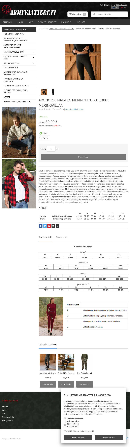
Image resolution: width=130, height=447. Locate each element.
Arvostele (74, 109)
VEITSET (7, 97)
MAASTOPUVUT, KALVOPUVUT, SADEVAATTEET (16, 73)
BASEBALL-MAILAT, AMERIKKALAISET (17, 101)
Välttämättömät (75, 418)
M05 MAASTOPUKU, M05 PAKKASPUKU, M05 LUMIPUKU (15, 39)
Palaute (66, 22)
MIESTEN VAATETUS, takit (14, 52)
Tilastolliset (73, 424)
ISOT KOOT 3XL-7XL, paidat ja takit (16, 57)
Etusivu (7, 22)
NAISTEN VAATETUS (11, 63)
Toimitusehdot (47, 22)
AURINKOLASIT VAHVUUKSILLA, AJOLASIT (16, 91)
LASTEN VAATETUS (11, 67)
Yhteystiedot (7, 420)
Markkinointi (73, 426)
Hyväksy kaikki (109, 437)
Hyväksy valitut (78, 437)
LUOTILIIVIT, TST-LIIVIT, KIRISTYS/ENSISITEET (12, 46)
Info (30, 22)
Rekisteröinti (107, 5)
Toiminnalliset (73, 421)
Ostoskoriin (83, 157)
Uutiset (80, 22)
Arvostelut (61, 237)
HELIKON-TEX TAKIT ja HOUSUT (16, 86)
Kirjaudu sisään (122, 5)
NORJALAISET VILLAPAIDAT (14, 34)
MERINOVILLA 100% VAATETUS (15, 29)
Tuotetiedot (45, 237)
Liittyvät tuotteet (48, 344)
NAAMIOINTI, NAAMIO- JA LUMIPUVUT (13, 80)
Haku (20, 22)
